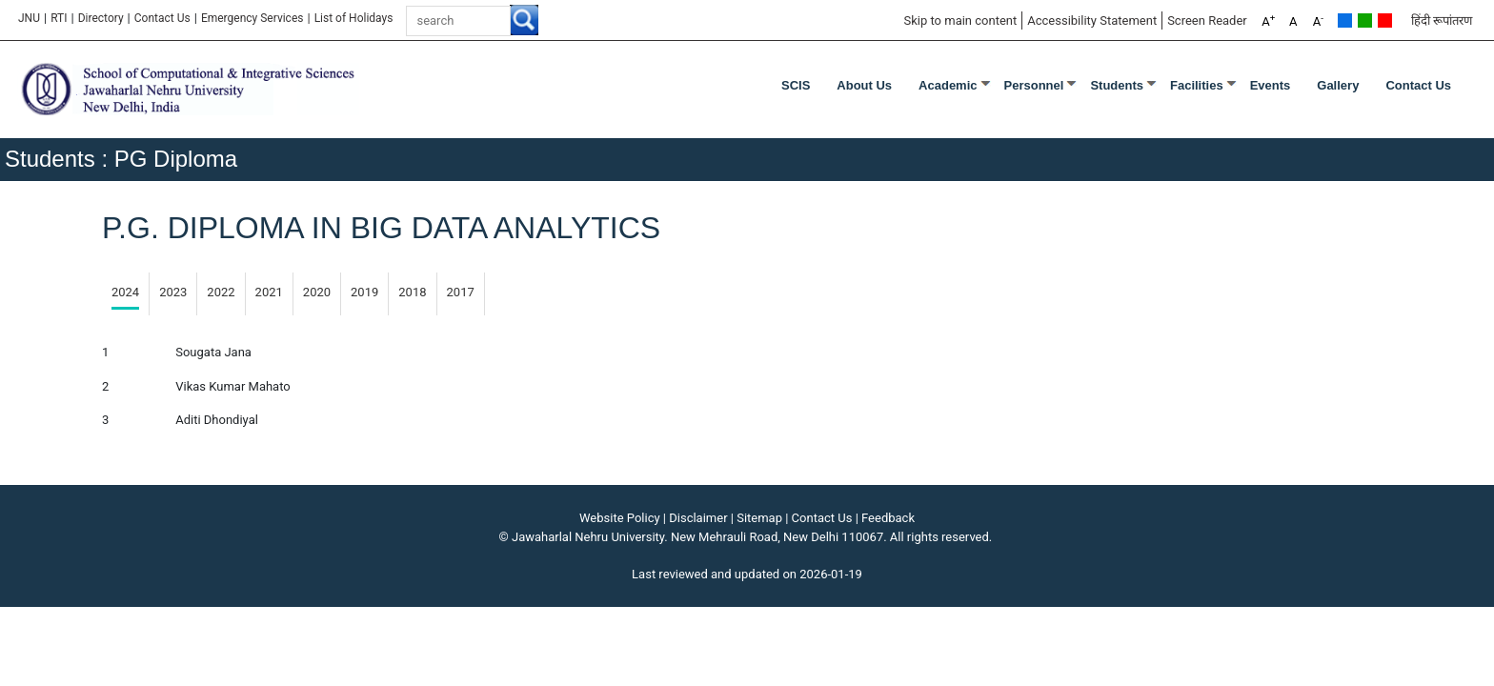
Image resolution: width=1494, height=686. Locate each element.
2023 (173, 292)
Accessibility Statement (1092, 20)
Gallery (1338, 85)
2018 (412, 292)
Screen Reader (1207, 20)
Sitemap (759, 518)
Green (1365, 20)
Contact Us (162, 18)
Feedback (888, 518)
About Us (864, 85)
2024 (125, 292)
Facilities (1196, 85)
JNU (29, 18)
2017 (460, 292)
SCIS (795, 85)
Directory (101, 18)
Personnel (1034, 85)
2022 (220, 292)
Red (1385, 20)
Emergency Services (252, 18)
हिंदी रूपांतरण (1441, 20)
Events (1270, 85)
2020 (317, 292)
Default (1345, 20)
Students (1116, 85)
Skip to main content (960, 20)
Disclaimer (698, 518)
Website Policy (619, 518)
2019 (364, 292)
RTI (58, 18)
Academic (948, 85)
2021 (269, 292)
